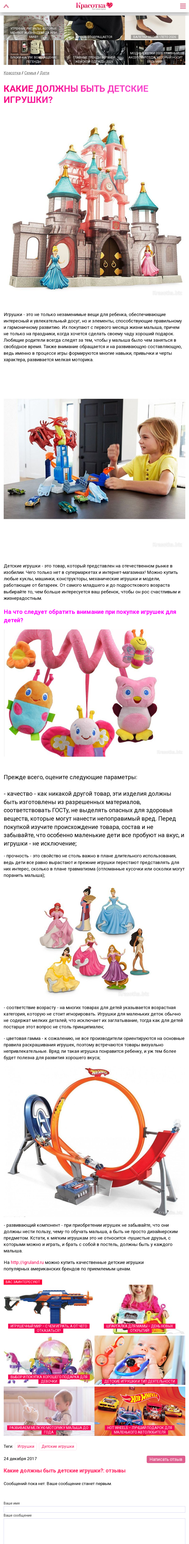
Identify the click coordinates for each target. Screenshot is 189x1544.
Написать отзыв (166, 1461)
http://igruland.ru (27, 1264)
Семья (30, 74)
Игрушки (25, 1448)
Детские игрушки (58, 1448)
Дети (44, 74)
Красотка (12, 74)
